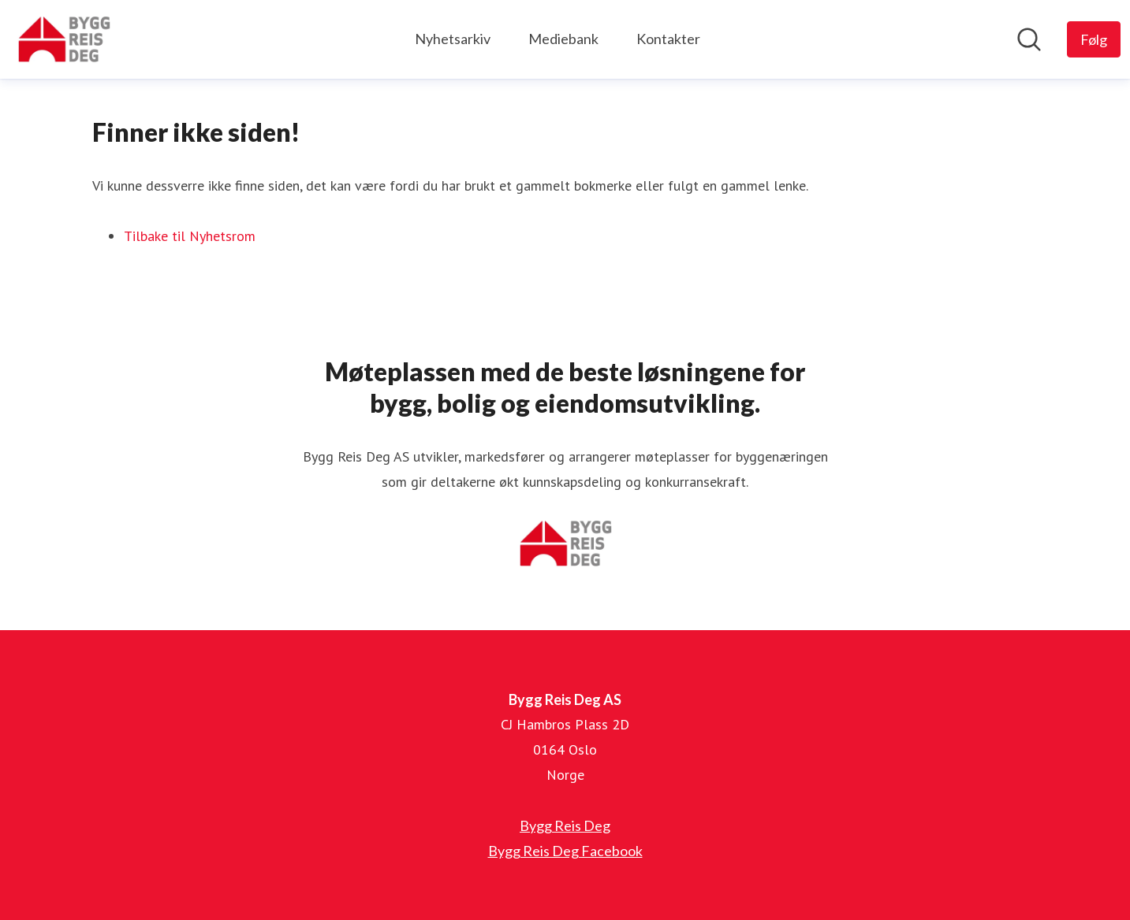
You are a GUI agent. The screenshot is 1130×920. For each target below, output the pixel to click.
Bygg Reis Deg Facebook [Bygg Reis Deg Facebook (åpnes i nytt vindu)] (565, 850)
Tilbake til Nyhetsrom (189, 236)
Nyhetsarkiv (452, 38)
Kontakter (668, 38)
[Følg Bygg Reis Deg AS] (1094, 39)
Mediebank (563, 38)
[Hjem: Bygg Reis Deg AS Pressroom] (63, 39)
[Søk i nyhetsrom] (1029, 39)
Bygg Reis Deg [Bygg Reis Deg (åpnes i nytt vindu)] (565, 825)
